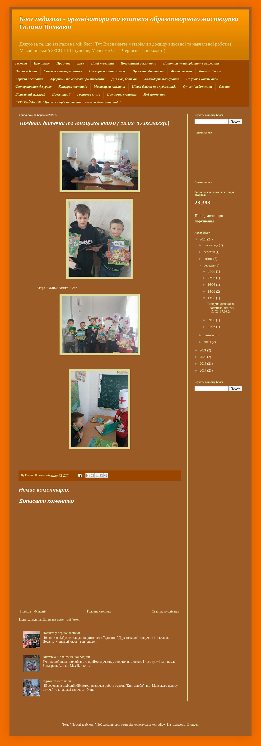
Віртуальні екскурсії (30, 94)
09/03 (212, 320)
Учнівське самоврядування (63, 71)
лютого (209, 335)
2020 (203, 357)
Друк (80, 63)
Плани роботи (26, 71)
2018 (203, 363)
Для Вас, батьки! (124, 79)
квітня (208, 259)
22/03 (212, 278)
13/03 (212, 298)
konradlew (158, 724)
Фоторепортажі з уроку (33, 86)
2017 (203, 370)
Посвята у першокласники (61, 633)
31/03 (212, 271)
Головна (21, 63)
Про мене (63, 63)
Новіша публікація (33, 611)
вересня (209, 252)
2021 (203, 350)
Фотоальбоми (181, 71)
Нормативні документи (138, 63)
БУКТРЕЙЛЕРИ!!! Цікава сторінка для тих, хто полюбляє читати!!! (68, 102)
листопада (211, 245)
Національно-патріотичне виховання (191, 63)
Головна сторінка (99, 611)
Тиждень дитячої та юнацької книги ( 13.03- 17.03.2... (221, 308)
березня (209, 265)
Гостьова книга (88, 94)
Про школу (42, 63)
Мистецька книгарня (109, 86)
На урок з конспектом (202, 79)
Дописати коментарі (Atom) (61, 619)
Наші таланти (102, 63)
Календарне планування (161, 79)
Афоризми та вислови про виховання (77, 79)
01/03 (212, 327)
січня (208, 342)
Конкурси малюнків (72, 86)
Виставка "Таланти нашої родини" (67, 657)
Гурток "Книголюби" (57, 681)
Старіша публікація (165, 611)
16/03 (212, 284)
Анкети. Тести (210, 71)
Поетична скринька (121, 94)
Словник (225, 86)
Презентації (61, 94)
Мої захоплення (154, 94)
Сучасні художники (197, 86)
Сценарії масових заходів (107, 71)
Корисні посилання (29, 79)
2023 (203, 239)
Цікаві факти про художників (154, 86)
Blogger (192, 724)
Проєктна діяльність (148, 71)
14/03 (212, 291)
